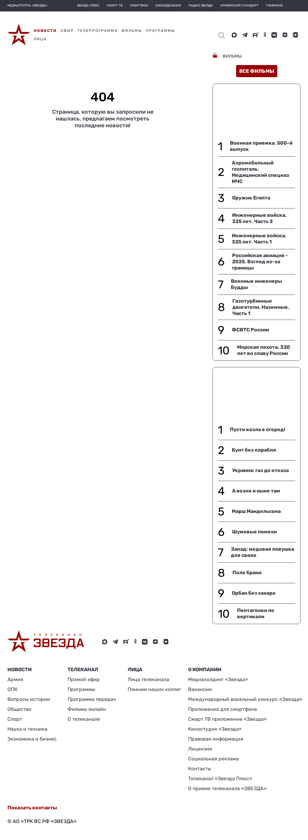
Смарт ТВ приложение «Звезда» (227, 719)
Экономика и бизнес (32, 739)
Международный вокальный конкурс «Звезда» (245, 699)
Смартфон (139, 5)
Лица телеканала (148, 679)
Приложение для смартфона (222, 709)
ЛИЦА (135, 669)
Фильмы (231, 56)
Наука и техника (27, 729)
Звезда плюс (88, 5)
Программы (81, 689)
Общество (19, 709)
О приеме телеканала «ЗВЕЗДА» (227, 788)
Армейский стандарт (239, 5)
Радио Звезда (201, 5)
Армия (15, 679)
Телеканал (83, 669)
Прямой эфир (84, 679)
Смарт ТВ (115, 5)
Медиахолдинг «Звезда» (218, 679)
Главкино (274, 5)
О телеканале (84, 719)
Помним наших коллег (154, 689)
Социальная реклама (213, 759)
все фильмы (256, 71)
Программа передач (92, 699)
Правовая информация (215, 739)
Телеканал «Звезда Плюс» (220, 778)
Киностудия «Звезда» (215, 729)
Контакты (199, 769)
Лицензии (200, 749)
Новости (19, 669)
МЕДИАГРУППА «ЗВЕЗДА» (27, 5)
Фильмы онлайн (87, 709)
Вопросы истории (28, 699)
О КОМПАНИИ (204, 669)
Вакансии (200, 689)
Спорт (14, 719)
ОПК (12, 689)
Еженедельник (168, 5)
